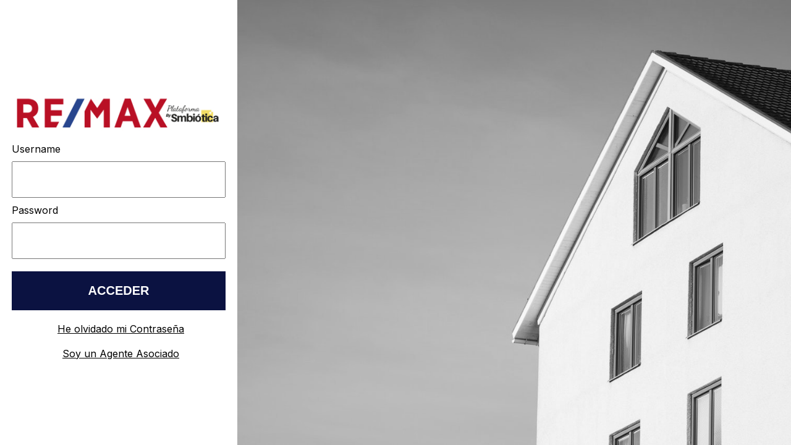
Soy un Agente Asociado (120, 353)
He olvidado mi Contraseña (120, 329)
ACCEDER (119, 290)
